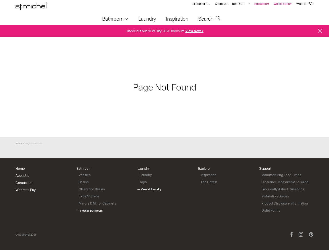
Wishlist (304, 4)
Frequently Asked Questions (282, 189)
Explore (204, 168)
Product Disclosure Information (284, 203)
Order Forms (270, 210)
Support (265, 168)
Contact (238, 4)
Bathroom (83, 168)
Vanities (85, 175)
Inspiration (208, 175)
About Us (221, 4)
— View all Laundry (149, 189)
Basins (84, 182)
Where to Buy (283, 4)
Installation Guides (275, 196)
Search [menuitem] (209, 19)
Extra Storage (89, 196)
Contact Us (24, 183)
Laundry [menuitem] (147, 19)
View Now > (194, 31)
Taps (143, 182)
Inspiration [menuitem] (177, 19)
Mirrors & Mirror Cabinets (97, 203)
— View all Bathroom (89, 210)
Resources (200, 4)
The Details (208, 182)
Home (19, 143)
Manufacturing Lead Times (281, 175)
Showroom (262, 4)
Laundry (143, 168)
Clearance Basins (92, 189)
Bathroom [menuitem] (112, 19)
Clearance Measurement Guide (284, 182)
